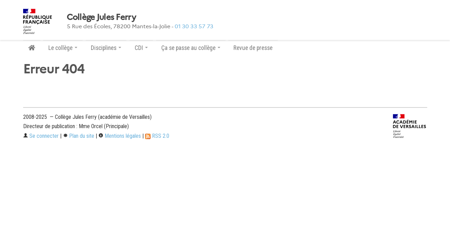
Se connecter (41, 136)
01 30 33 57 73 (194, 26)
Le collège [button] (62, 47)
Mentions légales (119, 136)
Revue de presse (252, 47)
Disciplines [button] (106, 47)
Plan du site (78, 136)
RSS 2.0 (157, 136)
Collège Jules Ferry (101, 17)
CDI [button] (141, 47)
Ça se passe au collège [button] (190, 47)
